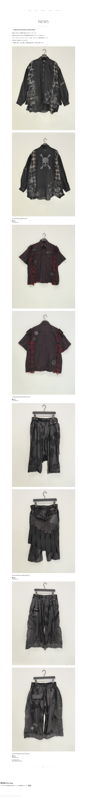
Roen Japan (43, 5)
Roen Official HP (15, 759)
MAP (29, 785)
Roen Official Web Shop (17, 760)
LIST (43, 766)
